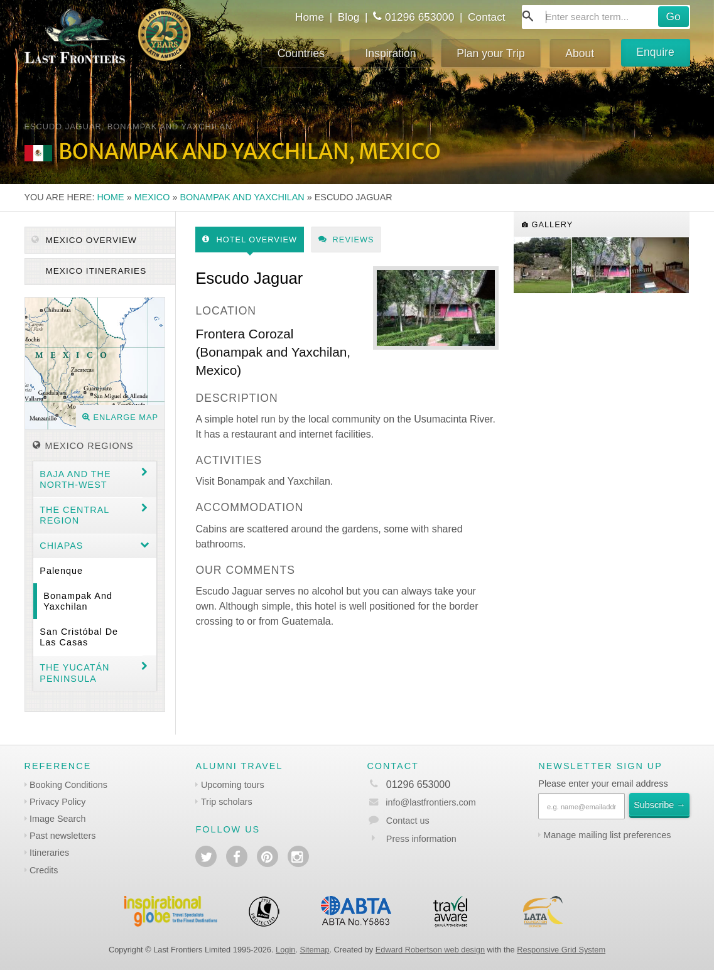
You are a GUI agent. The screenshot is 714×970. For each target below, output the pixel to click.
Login (285, 949)
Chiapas (61, 546)
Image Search (58, 819)
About (579, 53)
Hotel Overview (249, 239)
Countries (301, 53)
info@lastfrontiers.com (421, 802)
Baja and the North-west (75, 479)
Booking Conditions (68, 785)
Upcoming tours (232, 785)
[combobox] (606, 17)
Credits (44, 870)
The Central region (74, 515)
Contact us (408, 821)
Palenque (61, 571)
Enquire (655, 52)
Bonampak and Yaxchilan (242, 197)
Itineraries (49, 853)
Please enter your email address (603, 784)
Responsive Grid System (561, 949)
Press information (421, 839)
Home (309, 17)
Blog (349, 17)
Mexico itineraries (95, 271)
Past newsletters (63, 836)
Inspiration (390, 53)
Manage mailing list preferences (607, 835)
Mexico (152, 197)
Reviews (346, 239)
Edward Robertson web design (430, 949)
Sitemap (315, 949)
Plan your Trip (491, 53)
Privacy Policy (58, 802)
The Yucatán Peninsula (74, 672)
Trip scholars (226, 802)
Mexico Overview (84, 240)
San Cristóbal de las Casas (79, 637)
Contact (487, 17)
